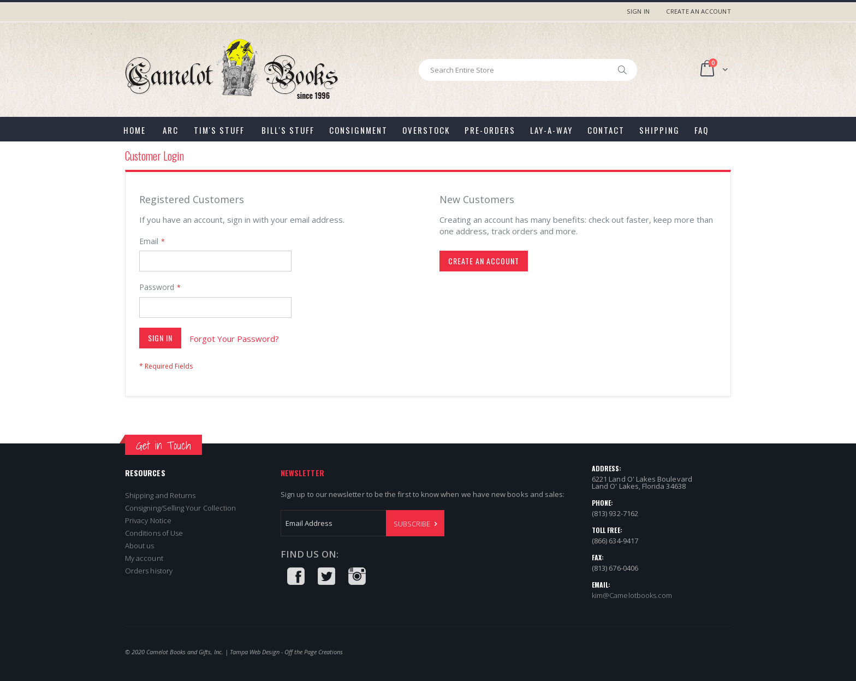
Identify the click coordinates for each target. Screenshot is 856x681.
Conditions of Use (154, 533)
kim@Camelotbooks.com (632, 595)
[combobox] (528, 70)
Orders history (149, 571)
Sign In (638, 11)
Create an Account (698, 11)
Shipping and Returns (160, 495)
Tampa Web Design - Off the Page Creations (286, 652)
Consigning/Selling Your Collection (180, 508)
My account (144, 558)
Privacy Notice (148, 520)
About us (139, 545)
